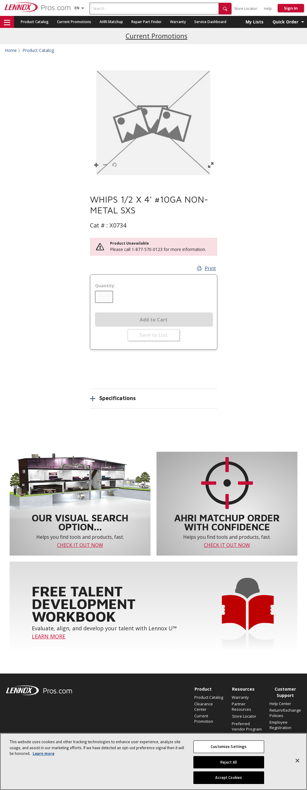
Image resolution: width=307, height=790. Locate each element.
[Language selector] (76, 7)
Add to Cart (154, 319)
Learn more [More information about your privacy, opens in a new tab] (43, 753)
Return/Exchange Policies (285, 712)
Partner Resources (241, 706)
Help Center (280, 703)
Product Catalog (35, 21)
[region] (153, 761)
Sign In (291, 8)
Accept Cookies (228, 777)
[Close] (297, 760)
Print (206, 268)
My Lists (255, 22)
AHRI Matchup (111, 21)
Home (11, 50)
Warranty (178, 21)
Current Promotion (203, 718)
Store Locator (245, 8)
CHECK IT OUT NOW (80, 545)
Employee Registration (280, 724)
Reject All (228, 762)
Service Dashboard (210, 21)
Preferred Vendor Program (247, 726)
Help (268, 8)
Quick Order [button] (285, 22)
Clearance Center (203, 706)
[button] (225, 8)
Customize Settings (228, 746)
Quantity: (105, 285)
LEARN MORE (48, 636)
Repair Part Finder (146, 21)
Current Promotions (74, 21)
